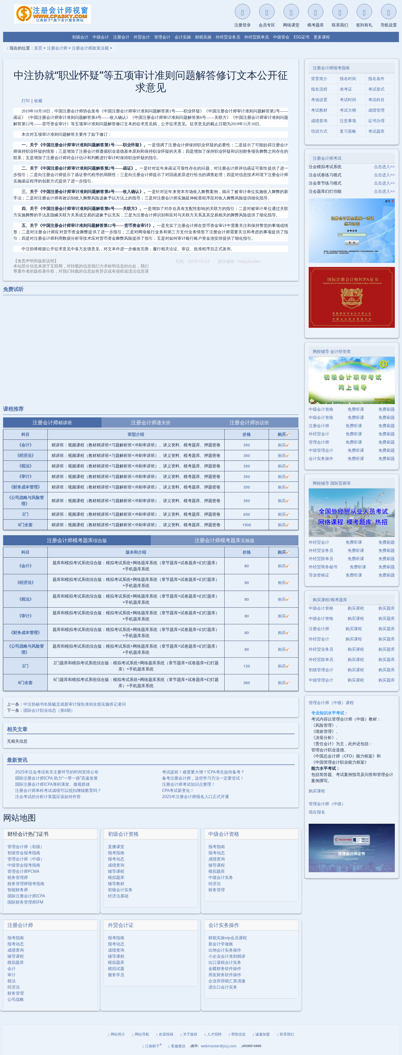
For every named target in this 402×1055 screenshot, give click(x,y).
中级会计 (101, 37)
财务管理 (216, 890)
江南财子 (152, 1046)
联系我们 (285, 1034)
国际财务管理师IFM (25, 902)
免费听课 (356, 409)
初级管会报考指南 (23, 853)
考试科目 (376, 99)
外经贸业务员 (228, 37)
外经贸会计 (319, 434)
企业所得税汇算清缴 (226, 981)
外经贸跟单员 (256, 37)
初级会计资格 (123, 833)
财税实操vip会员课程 (227, 938)
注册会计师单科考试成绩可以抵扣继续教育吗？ (58, 790)
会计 (11, 968)
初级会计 (80, 37)
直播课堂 (116, 846)
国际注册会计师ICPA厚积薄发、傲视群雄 (52, 784)
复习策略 (348, 131)
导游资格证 (319, 575)
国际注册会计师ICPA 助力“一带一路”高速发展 (56, 778)
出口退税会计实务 (224, 962)
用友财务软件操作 (224, 974)
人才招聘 (213, 1034)
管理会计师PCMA (23, 871)
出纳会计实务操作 (224, 950)
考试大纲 (348, 110)
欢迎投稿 (164, 1034)
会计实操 (183, 37)
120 (246, 665)
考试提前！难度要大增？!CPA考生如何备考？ (203, 772)
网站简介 (116, 1034)
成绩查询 (116, 865)
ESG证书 (301, 37)
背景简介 (319, 78)
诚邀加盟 (261, 1034)
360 (246, 682)
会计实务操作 (223, 925)
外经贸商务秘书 (323, 567)
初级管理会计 (321, 670)
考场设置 (319, 99)
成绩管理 (376, 110)
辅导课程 (116, 871)
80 (247, 565)
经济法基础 (118, 896)
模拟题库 (116, 877)
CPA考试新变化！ (178, 790)
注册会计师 (57, 48)
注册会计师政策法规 (90, 48)
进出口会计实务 (222, 987)
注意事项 (348, 120)
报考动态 (116, 859)
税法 (11, 981)
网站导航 (140, 1034)
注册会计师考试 (327, 158)
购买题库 (386, 608)
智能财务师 (17, 890)
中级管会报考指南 (23, 865)
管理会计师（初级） (25, 846)
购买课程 (356, 608)
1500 (246, 524)
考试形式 (376, 89)
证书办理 (376, 120)
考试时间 (348, 99)
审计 (11, 974)
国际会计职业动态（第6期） (49, 710)
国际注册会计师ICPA (26, 896)
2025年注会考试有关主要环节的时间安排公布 (56, 772)
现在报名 (317, 812)
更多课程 (322, 37)
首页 (38, 48)
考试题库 (376, 131)
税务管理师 (17, 877)
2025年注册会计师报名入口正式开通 (195, 796)
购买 (283, 444)
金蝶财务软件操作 (224, 968)
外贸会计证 (121, 925)
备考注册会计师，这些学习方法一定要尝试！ (203, 778)
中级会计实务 (220, 877)
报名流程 (319, 89)
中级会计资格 (223, 833)
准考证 (346, 89)
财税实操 (203, 37)
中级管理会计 (321, 450)
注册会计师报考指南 (331, 68)
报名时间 (348, 78)
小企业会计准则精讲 (226, 956)
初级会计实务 (120, 890)
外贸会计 (142, 37)
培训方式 (319, 131)
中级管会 (281, 37)
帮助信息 (237, 1034)
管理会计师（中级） (25, 859)
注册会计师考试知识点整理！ (188, 784)
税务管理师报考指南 (25, 883)
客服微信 (176, 1046)
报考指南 (116, 853)
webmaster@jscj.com (218, 1045)
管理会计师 (319, 442)
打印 (26, 100)
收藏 (38, 100)
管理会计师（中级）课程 (331, 702)
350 (246, 444)
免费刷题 (386, 409)
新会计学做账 (220, 944)
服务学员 (116, 974)
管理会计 (162, 37)
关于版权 (188, 1034)
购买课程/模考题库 (330, 599)
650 (246, 514)
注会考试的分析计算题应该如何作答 (48, 796)
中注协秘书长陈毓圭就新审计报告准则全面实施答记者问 (74, 704)
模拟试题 (116, 968)
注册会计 (121, 37)
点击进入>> (384, 166)
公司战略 (15, 999)
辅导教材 (116, 883)
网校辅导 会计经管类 (332, 351)
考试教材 (319, 110)
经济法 (214, 883)
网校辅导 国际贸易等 (332, 483)
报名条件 (376, 78)
